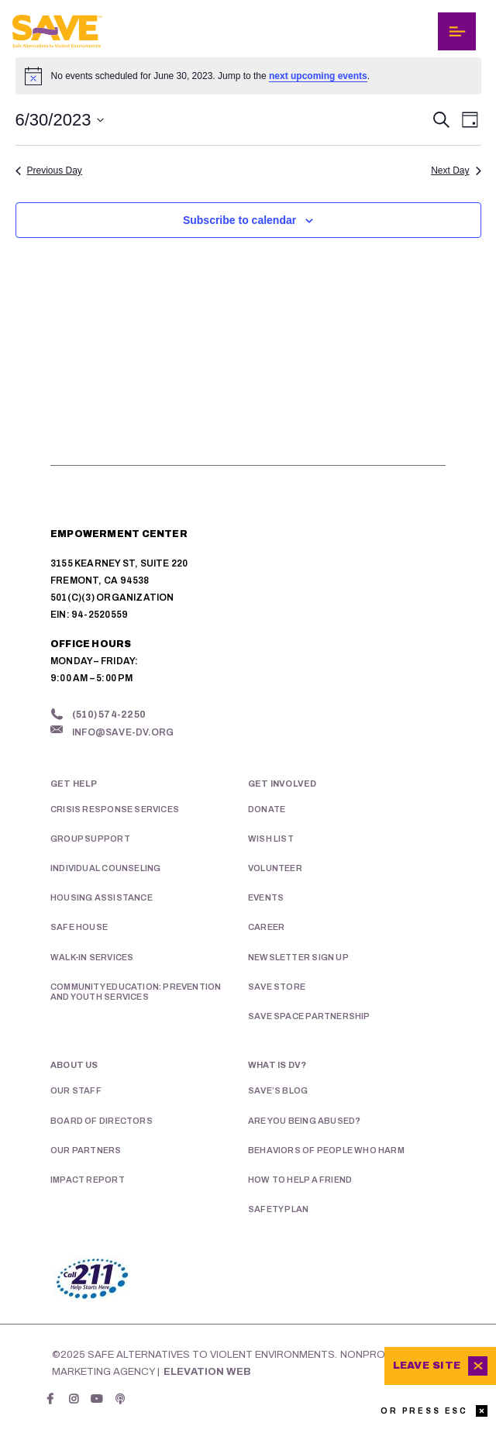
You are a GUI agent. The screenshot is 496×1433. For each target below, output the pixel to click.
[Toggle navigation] (457, 31)
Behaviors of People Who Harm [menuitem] (326, 1150)
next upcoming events (318, 76)
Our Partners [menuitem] (86, 1150)
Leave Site (426, 1365)
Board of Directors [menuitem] (101, 1120)
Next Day (455, 170)
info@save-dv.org (123, 732)
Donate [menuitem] (266, 809)
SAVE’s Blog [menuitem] (278, 1090)
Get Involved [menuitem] (282, 783)
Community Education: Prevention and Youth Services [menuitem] (136, 991)
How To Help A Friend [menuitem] (300, 1179)
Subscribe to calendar (239, 220)
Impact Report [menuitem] (87, 1179)
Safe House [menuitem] (79, 927)
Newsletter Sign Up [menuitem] (298, 957)
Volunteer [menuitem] (275, 868)
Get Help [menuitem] (74, 783)
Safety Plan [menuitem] (278, 1209)
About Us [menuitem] (74, 1065)
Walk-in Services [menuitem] (91, 957)
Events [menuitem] (266, 897)
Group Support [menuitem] (90, 838)
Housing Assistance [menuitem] (101, 897)
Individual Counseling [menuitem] (105, 868)
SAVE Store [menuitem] (276, 986)
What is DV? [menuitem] (277, 1065)
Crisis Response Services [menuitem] (114, 809)
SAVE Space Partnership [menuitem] (309, 1016)
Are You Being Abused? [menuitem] (304, 1120)
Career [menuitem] (266, 927)
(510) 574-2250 (109, 714)
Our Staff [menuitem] (76, 1090)
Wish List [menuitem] (271, 838)
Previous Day (49, 170)
